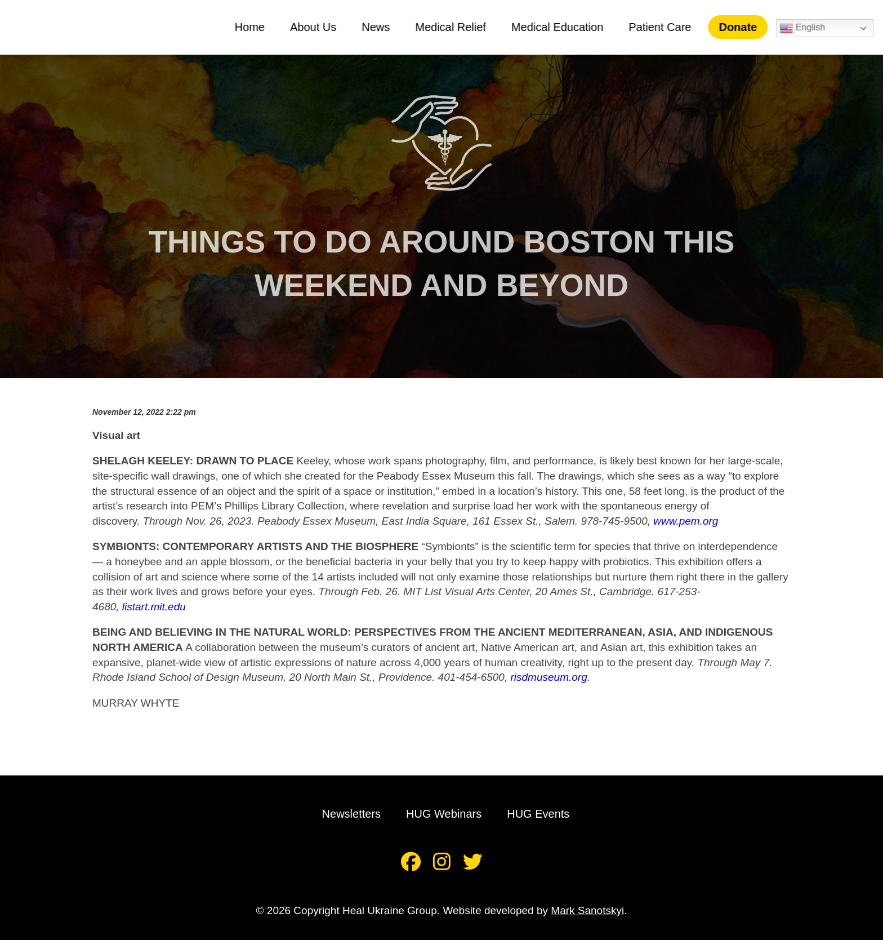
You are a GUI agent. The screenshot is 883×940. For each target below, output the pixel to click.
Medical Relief (455, 27)
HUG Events (538, 814)
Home (254, 27)
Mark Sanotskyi (587, 910)
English (807, 28)
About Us (318, 27)
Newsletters (351, 814)
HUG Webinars (443, 814)
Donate (742, 27)
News (380, 27)
